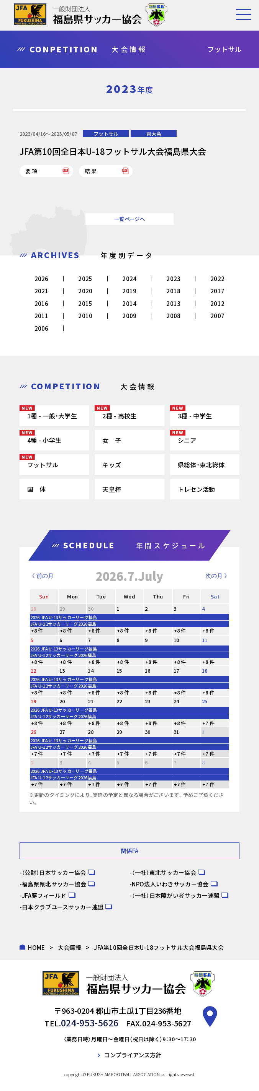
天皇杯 (111, 489)
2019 (129, 291)
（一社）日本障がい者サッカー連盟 (176, 895)
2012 (217, 303)
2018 (173, 291)
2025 (85, 279)
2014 (129, 303)
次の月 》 (217, 575)
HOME (36, 947)
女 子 (111, 440)
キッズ (111, 464)
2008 (173, 316)
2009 (129, 316)
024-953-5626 (90, 1022)
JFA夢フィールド (44, 895)
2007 (217, 316)
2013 (173, 303)
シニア (187, 440)
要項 (31, 171)
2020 (85, 291)
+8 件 (37, 630)
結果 (91, 171)
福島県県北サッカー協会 (54, 884)
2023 (173, 279)
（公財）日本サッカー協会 (54, 872)
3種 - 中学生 (195, 415)
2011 (41, 316)
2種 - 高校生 (119, 415)
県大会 (153, 133)
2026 (41, 279)
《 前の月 (41, 575)
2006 (41, 328)
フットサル (105, 133)
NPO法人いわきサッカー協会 (170, 884)
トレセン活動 (196, 489)
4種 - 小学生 (44, 440)
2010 (85, 316)
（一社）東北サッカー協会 (164, 872)
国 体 (36, 489)
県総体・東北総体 (201, 464)
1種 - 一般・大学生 (52, 415)
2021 (41, 291)
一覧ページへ (129, 219)
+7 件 (208, 723)
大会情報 (69, 947)
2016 (41, 303)
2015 (85, 303)
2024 (129, 279)
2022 (217, 279)
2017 (217, 291)
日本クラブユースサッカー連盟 (62, 907)
